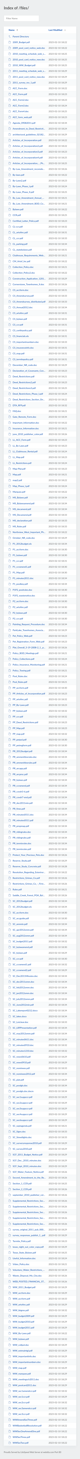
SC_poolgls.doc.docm (20, 1091)
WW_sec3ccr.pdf (18, 1414)
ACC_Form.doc (17, 88)
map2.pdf (15, 480)
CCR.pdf (14, 215)
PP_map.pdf (16, 734)
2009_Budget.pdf (19, 42)
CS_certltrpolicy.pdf (20, 330)
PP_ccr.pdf (15, 716)
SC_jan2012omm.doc (21, 993)
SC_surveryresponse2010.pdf (25, 1143)
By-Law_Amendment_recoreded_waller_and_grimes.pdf (27, 169)
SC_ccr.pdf (15, 958)
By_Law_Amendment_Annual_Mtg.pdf (27, 198)
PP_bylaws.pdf (17, 710)
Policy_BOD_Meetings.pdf (23, 653)
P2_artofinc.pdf (18, 607)
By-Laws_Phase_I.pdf (20, 186)
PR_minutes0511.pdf (20, 820)
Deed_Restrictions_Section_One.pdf (27, 399)
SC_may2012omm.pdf (21, 1033)
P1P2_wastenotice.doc (21, 595)
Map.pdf (14, 474)
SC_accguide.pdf (18, 918)
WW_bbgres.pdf (18, 1310)
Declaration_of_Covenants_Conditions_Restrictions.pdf (27, 370)
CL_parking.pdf (17, 244)
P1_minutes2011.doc (20, 578)
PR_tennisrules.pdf (19, 849)
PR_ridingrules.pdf (19, 837)
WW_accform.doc (19, 1293)
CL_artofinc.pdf (18, 232)
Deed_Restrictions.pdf (21, 376)
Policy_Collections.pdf (21, 659)
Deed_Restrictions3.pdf (22, 388)
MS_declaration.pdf (20, 520)
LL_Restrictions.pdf (19, 463)
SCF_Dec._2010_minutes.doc (24, 1160)
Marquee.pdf (16, 491)
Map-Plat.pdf (16, 468)
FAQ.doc (14, 411)
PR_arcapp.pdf (17, 768)
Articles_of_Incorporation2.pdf (25, 146)
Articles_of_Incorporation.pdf (24, 140)
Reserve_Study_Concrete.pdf (24, 866)
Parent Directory (18, 36)
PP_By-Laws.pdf (18, 705)
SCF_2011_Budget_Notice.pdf (25, 1154)
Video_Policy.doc (18, 1264)
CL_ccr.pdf (15, 238)
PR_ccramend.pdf (19, 785)
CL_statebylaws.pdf (20, 249)
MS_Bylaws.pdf (18, 497)
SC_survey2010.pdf (20, 1148)
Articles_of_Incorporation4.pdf (25, 157)
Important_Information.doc (23, 422)
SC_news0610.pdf (19, 1056)
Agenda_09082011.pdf (21, 123)
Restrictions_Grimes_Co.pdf (24, 878)
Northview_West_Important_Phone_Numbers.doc (27, 532)
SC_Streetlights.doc (20, 1137)
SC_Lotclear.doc (18, 1022)
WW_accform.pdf (19, 1298)
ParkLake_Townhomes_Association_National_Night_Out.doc (27, 630)
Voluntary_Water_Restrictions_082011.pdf (27, 1270)
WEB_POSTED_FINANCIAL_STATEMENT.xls (27, 1281)
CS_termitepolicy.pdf (20, 359)
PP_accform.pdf (18, 687)
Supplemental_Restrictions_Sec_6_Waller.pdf (27, 1223)
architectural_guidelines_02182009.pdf (27, 134)
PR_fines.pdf (16, 808)
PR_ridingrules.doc (19, 832)
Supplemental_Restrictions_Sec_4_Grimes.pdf (27, 1218)
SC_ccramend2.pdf (19, 970)
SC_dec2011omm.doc (21, 981)
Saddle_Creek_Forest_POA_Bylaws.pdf (27, 895)
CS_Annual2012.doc (20, 307)
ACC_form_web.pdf (20, 117)
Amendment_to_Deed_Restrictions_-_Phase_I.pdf (27, 128)
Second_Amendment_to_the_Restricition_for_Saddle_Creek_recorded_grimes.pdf (27, 1177)
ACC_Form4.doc (18, 111)
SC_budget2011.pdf (20, 941)
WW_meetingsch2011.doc (23, 1379)
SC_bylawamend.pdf (20, 947)
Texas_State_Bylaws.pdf (22, 1252)
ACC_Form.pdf (17, 94)
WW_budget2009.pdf (21, 1316)
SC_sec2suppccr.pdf (20, 1102)
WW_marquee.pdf (19, 1373)
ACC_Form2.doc (18, 99)
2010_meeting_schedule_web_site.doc (27, 53)
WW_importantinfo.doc (22, 1356)
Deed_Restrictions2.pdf (22, 382)
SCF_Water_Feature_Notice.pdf (26, 1172)
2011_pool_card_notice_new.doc (26, 76)
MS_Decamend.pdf (19, 514)
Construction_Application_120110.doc (27, 278)
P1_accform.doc (18, 549)
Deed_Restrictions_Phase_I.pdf (25, 393)
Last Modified (55, 30)
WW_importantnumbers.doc (24, 1362)
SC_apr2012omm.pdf (21, 929)
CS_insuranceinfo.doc (21, 347)
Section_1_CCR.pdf (20, 1183)
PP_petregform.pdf (19, 745)
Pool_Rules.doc (17, 676)
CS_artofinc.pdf (18, 313)
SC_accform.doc (18, 912)
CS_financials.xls (18, 336)
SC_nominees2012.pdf (21, 1073)
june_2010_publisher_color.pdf (25, 434)
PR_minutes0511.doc (21, 814)
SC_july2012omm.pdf (21, 999)
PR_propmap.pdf (18, 826)
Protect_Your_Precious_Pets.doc (26, 855)
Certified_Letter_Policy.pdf (23, 221)
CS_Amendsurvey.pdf (21, 295)
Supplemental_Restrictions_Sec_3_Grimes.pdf (27, 1212)
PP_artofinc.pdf (18, 699)
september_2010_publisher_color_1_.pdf (27, 1195)
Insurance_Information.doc (23, 428)
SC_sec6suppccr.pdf (20, 1120)
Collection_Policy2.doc (21, 272)
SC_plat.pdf (16, 1079)
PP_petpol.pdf (17, 739)
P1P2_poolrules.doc (20, 589)
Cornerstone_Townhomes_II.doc (26, 284)
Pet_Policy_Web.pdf (20, 635)
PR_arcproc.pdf (18, 774)
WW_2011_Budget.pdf (22, 1287)
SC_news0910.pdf (19, 1062)
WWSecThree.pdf (19, 1437)
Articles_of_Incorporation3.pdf (25, 151)
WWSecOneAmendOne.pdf (24, 1431)
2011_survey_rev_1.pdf (22, 82)
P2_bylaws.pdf (17, 612)
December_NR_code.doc (22, 365)
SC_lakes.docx (17, 1016)
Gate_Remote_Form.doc (22, 416)
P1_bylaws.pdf (17, 555)
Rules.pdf (15, 889)
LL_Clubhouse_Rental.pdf (22, 451)
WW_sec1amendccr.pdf (22, 1391)
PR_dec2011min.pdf (20, 803)
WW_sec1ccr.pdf (18, 1396)
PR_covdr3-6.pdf (18, 791)
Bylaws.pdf (15, 209)
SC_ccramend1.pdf (19, 964)
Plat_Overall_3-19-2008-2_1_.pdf (27, 647)
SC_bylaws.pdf (17, 952)
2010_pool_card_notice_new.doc (26, 59)
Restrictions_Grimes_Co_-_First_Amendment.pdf (27, 883)
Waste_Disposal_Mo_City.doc (25, 1275)
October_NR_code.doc (21, 537)
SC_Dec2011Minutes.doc (23, 976)
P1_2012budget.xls (20, 543)
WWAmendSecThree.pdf (22, 1419)
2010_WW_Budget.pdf (22, 65)
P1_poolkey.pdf (18, 584)
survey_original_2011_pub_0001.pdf (27, 1229)
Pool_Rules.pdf (17, 682)
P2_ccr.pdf (15, 618)
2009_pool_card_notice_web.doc (26, 48)
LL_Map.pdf (16, 457)
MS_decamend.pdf (19, 509)
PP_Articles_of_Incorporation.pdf (26, 693)
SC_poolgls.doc (18, 1085)
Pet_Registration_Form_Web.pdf (26, 641)
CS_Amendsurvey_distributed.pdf (26, 301)
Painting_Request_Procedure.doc (26, 624)
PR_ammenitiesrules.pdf (22, 762)
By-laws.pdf (16, 174)
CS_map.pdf (16, 353)
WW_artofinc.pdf (19, 1304)
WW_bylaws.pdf (18, 1339)
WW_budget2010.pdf (21, 1321)
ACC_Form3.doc (18, 105)
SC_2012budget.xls (20, 906)
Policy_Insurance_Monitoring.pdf (26, 664)
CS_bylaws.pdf (17, 319)
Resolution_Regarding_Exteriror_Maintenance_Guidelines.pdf (27, 872)
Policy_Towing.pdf (19, 670)
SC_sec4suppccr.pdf (20, 1114)
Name (12, 30)
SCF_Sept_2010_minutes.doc (24, 1166)
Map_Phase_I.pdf (18, 486)
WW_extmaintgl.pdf (20, 1350)
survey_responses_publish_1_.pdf (26, 1235)
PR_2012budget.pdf (20, 751)
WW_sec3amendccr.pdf (22, 1408)
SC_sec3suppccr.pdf (20, 1108)
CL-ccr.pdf (15, 226)
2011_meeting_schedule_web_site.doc (27, 71)
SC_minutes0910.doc (21, 1045)
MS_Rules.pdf (17, 526)
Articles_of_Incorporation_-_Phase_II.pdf (27, 163)
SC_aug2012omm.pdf (21, 935)
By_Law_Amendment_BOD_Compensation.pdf (27, 203)
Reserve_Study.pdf (19, 860)
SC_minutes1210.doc (21, 1050)
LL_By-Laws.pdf (18, 445)
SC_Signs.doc (17, 1131)
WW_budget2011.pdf (21, 1327)
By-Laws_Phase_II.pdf (21, 192)
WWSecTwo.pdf (18, 1442)
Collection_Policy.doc (21, 267)
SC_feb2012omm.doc (21, 987)
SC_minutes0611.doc (21, 1039)
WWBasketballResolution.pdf (25, 1425)
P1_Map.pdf (16, 572)
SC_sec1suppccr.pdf (20, 1097)
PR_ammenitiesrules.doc (22, 757)
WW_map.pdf (17, 1368)
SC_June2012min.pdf (21, 1004)
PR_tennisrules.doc (19, 843)
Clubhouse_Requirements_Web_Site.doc (27, 255)
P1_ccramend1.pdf (19, 566)
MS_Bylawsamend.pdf (21, 503)
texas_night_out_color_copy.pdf (26, 1246)
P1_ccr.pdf (15, 561)
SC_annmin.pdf (18, 924)
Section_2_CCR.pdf (20, 1189)
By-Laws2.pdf (17, 180)
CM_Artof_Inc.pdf (19, 261)
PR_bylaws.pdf (17, 780)
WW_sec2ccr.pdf (18, 1402)
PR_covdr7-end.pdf (20, 797)
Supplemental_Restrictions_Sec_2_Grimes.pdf (27, 1206)
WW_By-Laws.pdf (19, 1333)
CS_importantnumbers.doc (23, 342)
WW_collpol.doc (18, 1345)
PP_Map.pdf (16, 728)
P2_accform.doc (18, 601)
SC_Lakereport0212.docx (22, 1010)
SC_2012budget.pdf (20, 901)
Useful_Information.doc (22, 1258)
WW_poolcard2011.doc (22, 1385)
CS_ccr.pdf (15, 324)
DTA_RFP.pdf (17, 405)
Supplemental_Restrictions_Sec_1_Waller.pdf (27, 1200)
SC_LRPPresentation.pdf (22, 1027)
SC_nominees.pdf (19, 1068)
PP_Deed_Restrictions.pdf (23, 722)
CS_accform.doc (18, 290)
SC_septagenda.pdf (20, 1125)
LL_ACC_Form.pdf (19, 439)
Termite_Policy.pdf (19, 1241)
